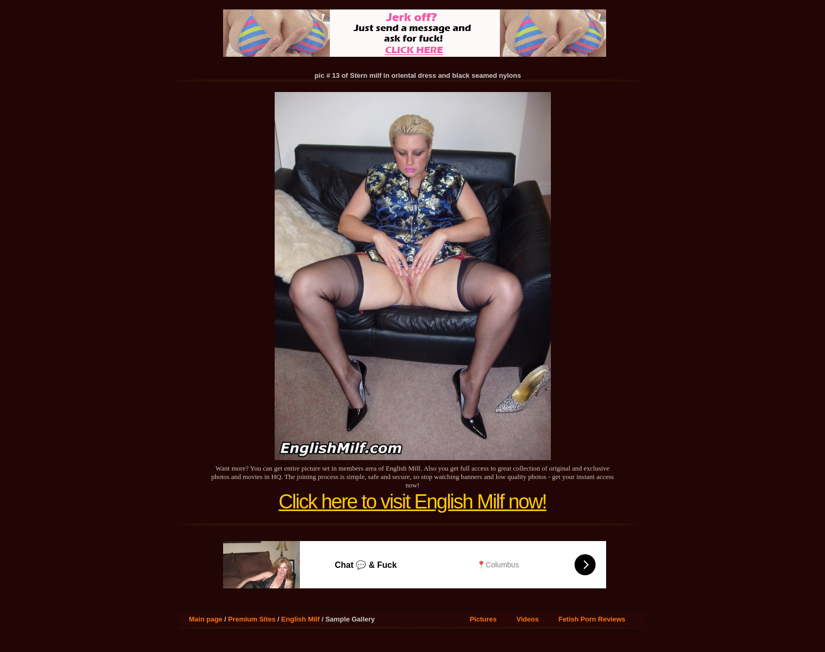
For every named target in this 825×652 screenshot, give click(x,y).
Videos (528, 619)
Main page (206, 619)
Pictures (483, 619)
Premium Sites (251, 619)
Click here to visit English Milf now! (413, 502)
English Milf (300, 619)
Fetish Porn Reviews (591, 619)
